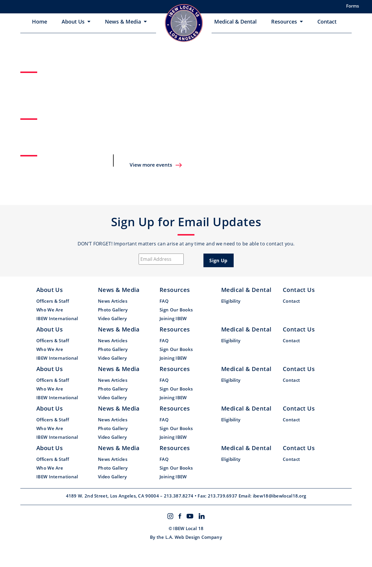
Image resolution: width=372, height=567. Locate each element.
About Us (73, 21)
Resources (284, 21)
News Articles (112, 301)
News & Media (123, 21)
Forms (352, 6)
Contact (327, 21)
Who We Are (49, 310)
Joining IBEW (173, 318)
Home (39, 21)
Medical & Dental (235, 21)
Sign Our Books (176, 310)
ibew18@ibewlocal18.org (279, 496)
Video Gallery (112, 318)
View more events (156, 164)
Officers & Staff (52, 301)
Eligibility (230, 301)
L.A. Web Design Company (193, 537)
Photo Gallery (113, 310)
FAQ (164, 301)
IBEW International (57, 318)
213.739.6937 (223, 496)
